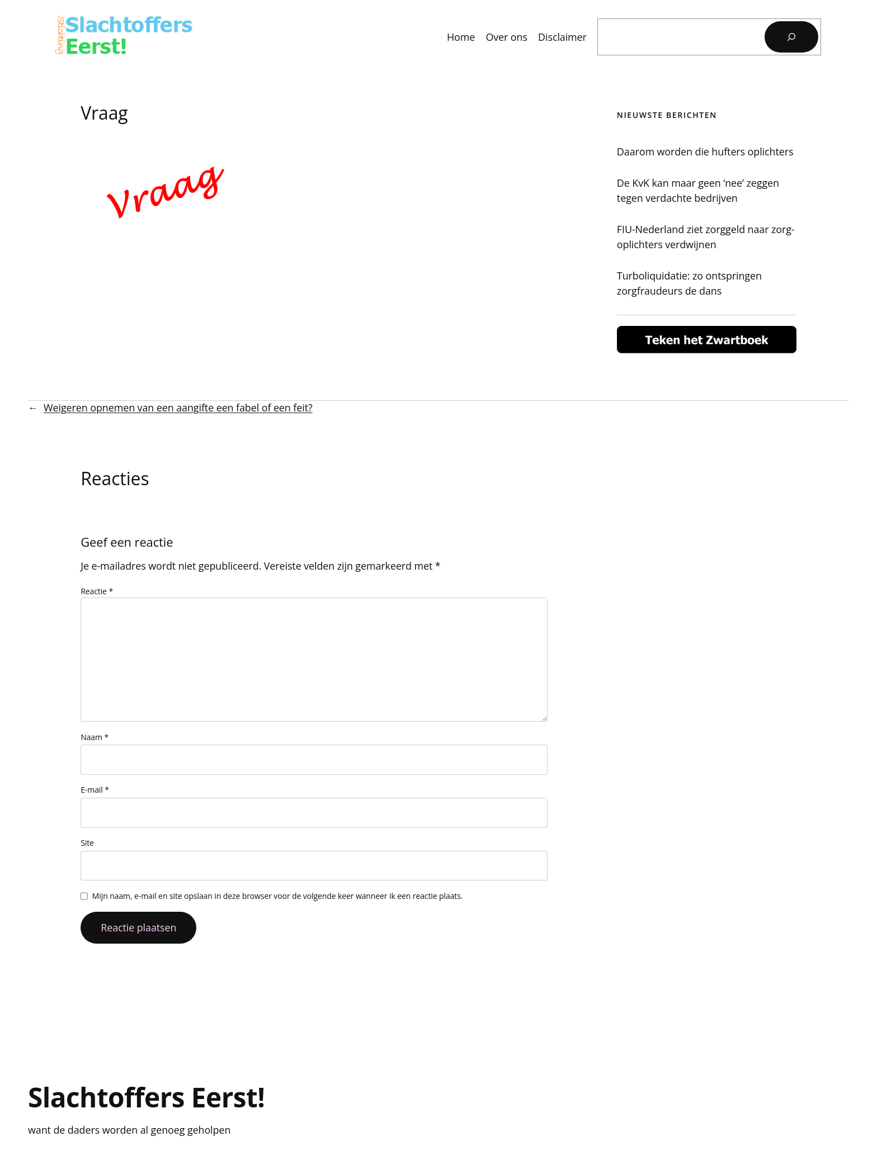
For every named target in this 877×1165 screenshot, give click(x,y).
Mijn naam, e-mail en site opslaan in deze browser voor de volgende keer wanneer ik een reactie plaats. (277, 896)
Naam (95, 737)
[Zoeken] (791, 37)
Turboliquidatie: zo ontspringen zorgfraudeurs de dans (689, 283)
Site (87, 842)
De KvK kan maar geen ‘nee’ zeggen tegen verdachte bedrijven (698, 190)
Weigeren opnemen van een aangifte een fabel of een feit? (178, 407)
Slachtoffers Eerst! (146, 1097)
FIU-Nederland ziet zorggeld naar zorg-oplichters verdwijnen (706, 236)
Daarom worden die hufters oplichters (705, 151)
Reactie (97, 591)
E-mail (95, 789)
